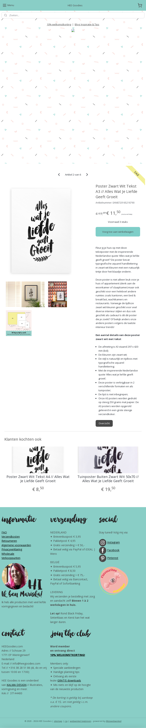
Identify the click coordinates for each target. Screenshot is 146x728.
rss (66, 721)
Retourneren (9, 541)
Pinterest (112, 558)
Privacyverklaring (12, 549)
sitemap (58, 721)
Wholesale (8, 554)
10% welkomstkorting (59, 24)
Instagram (113, 542)
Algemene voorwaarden (16, 545)
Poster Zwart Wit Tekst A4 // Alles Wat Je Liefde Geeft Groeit (38, 479)
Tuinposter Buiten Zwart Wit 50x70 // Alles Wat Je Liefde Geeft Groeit (108, 479)
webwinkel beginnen (80, 721)
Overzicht (104, 423)
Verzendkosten (11, 536)
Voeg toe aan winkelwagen (117, 231)
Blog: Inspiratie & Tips (87, 24)
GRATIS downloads (69, 680)
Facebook (113, 550)
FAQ (4, 532)
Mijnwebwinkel (113, 721)
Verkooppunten (11, 558)
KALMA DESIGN (16, 685)
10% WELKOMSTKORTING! (67, 655)
